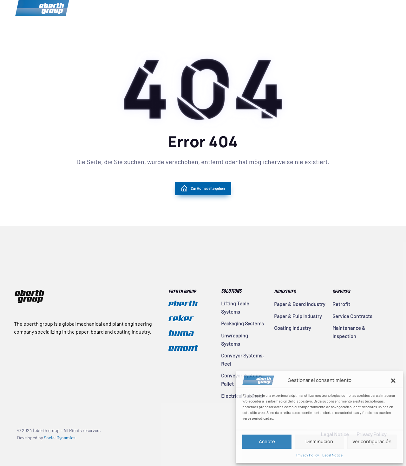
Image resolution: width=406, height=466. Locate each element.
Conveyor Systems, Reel (242, 359)
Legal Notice (332, 455)
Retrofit (341, 304)
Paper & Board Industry (299, 304)
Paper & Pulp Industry (298, 316)
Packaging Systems (242, 323)
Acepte (267, 441)
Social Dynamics (59, 437)
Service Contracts (352, 316)
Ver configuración (371, 441)
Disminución (319, 441)
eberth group (42, 8)
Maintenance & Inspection (348, 332)
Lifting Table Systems (235, 307)
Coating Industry (292, 328)
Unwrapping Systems (234, 339)
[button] (393, 380)
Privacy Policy (307, 455)
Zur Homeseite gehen (202, 188)
